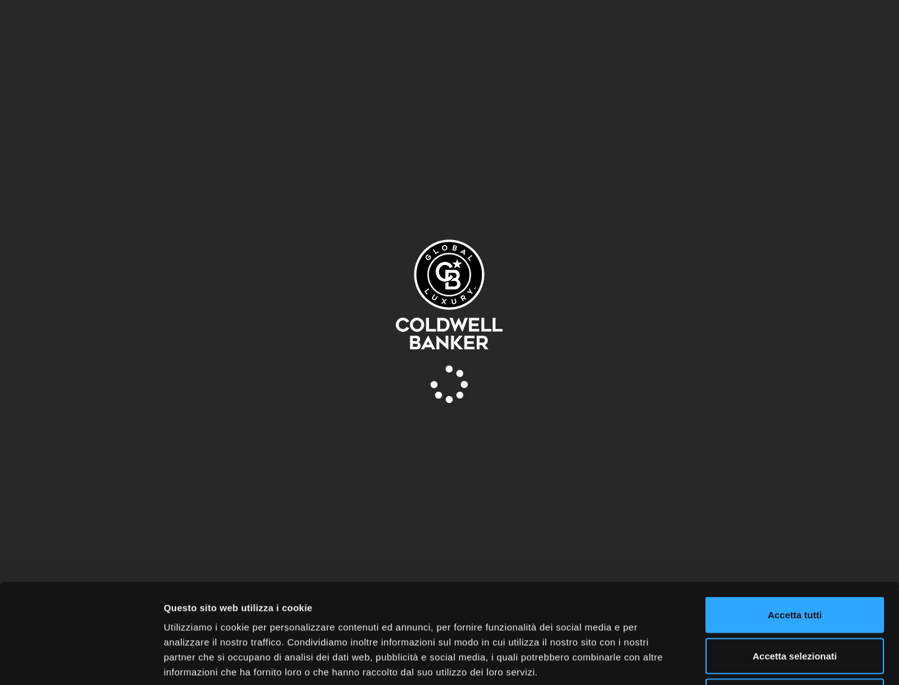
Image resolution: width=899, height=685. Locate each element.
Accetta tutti (795, 521)
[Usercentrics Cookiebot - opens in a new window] (80, 660)
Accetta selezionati (794, 562)
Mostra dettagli (656, 660)
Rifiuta (795, 603)
